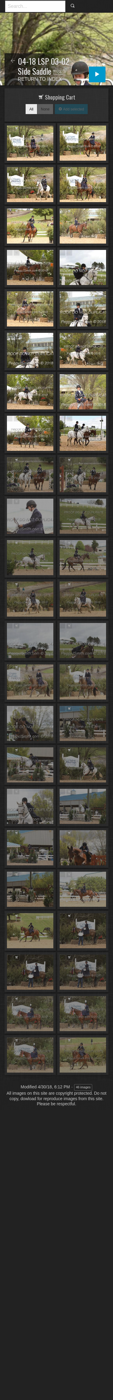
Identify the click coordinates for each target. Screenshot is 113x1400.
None (45, 109)
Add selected (73, 109)
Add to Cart (16, 128)
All (31, 109)
